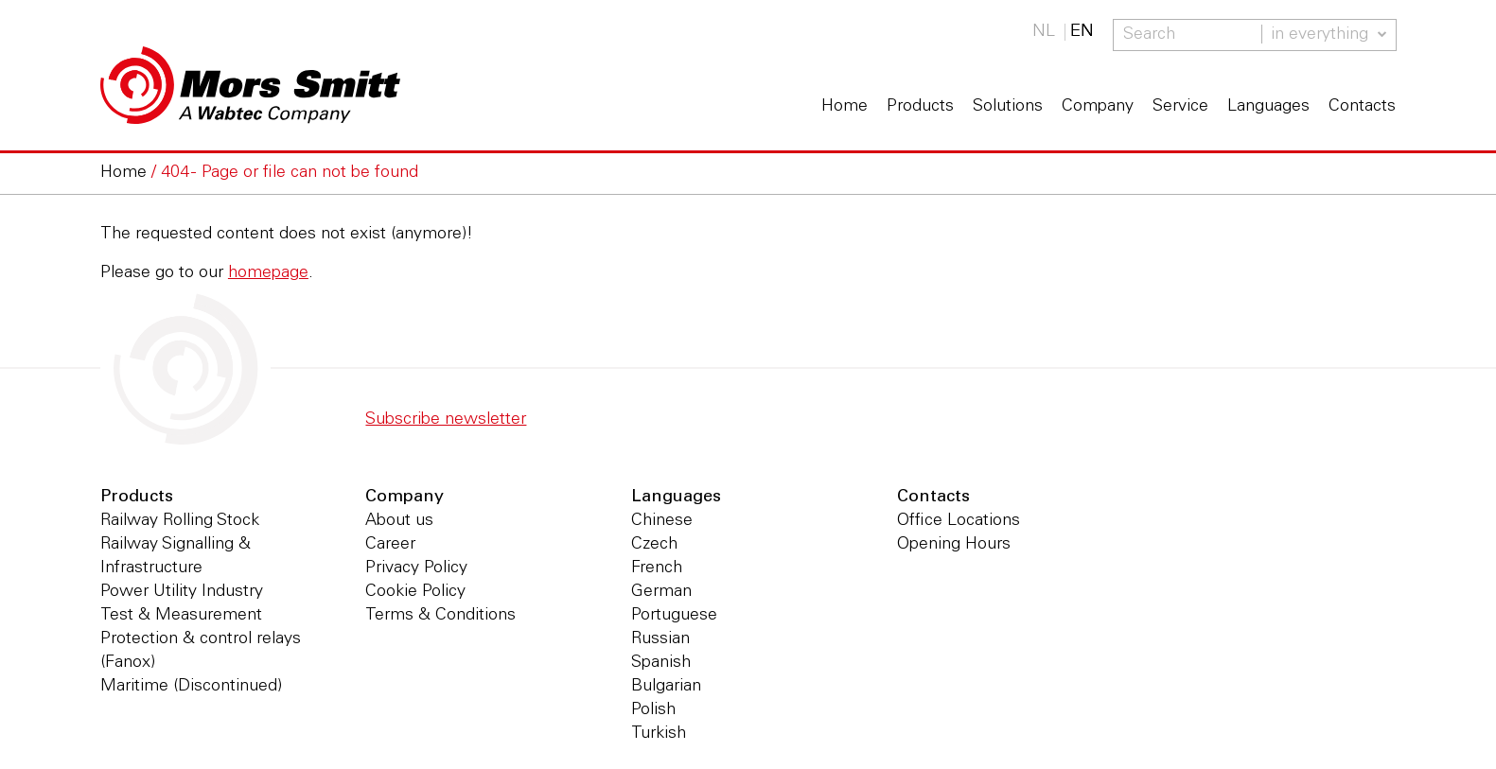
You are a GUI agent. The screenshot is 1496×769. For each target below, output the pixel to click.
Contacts (1362, 106)
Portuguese (674, 615)
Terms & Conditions (440, 615)
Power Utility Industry (181, 592)
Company (1098, 106)
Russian (660, 639)
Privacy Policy (416, 568)
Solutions (1008, 106)
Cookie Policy (415, 592)
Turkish (658, 734)
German (661, 592)
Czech (654, 544)
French (656, 568)
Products (920, 106)
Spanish (661, 663)
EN (1082, 32)
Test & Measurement (181, 615)
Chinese (662, 521)
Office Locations (958, 521)
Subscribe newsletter (445, 419)
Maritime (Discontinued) (191, 686)
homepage (268, 273)
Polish (653, 710)
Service (1180, 106)
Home (844, 106)
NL (1043, 32)
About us (399, 521)
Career (390, 544)
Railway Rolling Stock (179, 521)
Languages (1268, 106)
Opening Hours (954, 544)
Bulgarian (666, 686)
